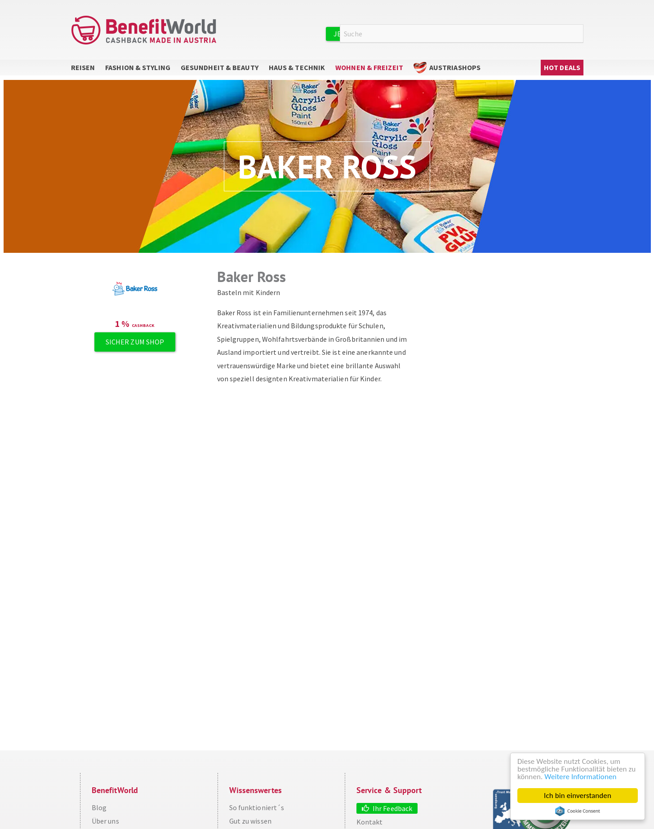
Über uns (105, 820)
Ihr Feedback (392, 808)
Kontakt (369, 821)
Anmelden (480, 33)
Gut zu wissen (250, 820)
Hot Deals (562, 67)
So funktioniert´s (257, 807)
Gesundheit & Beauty (219, 67)
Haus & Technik (297, 67)
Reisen (83, 67)
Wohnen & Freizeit (369, 67)
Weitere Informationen (580, 776)
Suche (578, 34)
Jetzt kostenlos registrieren (389, 33)
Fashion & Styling (137, 67)
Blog (99, 807)
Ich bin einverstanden (577, 795)
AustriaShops (454, 67)
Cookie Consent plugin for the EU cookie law (577, 811)
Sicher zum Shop (135, 341)
